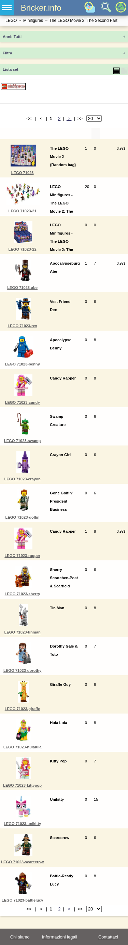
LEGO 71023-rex (22, 326)
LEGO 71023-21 (23, 211)
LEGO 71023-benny (22, 364)
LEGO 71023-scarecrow (22, 862)
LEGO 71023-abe (22, 287)
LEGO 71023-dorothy (22, 670)
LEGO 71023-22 (23, 249)
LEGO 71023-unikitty (22, 824)
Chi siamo (20, 937)
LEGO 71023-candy (22, 402)
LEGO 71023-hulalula (22, 747)
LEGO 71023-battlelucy (22, 900)
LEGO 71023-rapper (22, 556)
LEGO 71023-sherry (22, 594)
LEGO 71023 (22, 173)
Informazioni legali (59, 937)
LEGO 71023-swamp (22, 441)
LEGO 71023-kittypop (22, 785)
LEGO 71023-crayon (22, 479)
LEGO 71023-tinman (22, 632)
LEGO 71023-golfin (22, 517)
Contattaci (108, 937)
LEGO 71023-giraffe (22, 709)
